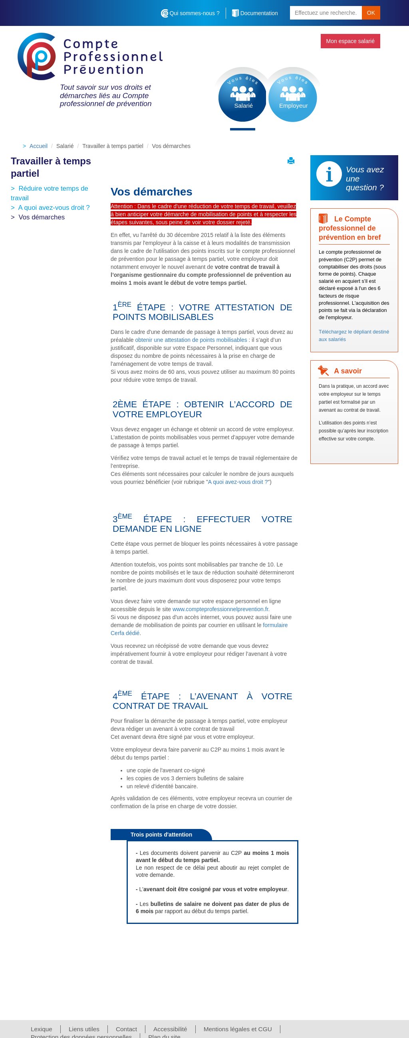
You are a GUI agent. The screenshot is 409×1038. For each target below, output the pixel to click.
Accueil (39, 146)
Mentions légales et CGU (238, 1029)
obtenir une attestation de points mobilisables (191, 340)
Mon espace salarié (350, 41)
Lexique (41, 1029)
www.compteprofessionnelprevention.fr (220, 609)
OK (371, 13)
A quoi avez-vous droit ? (54, 207)
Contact (126, 1029)
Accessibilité (170, 1029)
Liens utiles (84, 1029)
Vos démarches (41, 217)
